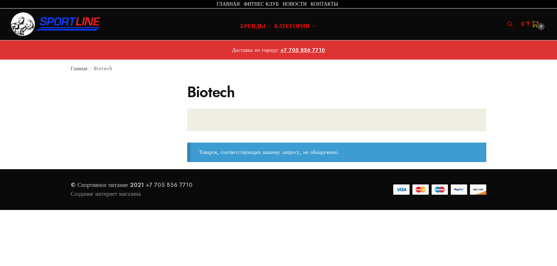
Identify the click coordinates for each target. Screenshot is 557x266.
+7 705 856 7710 (302, 50)
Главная (79, 68)
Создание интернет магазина (106, 194)
